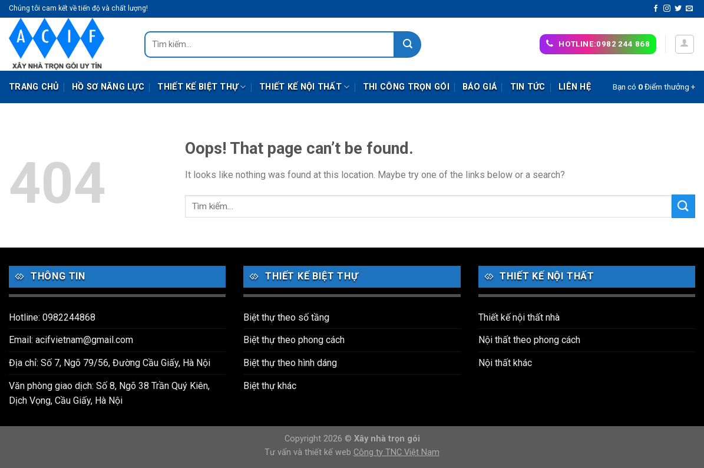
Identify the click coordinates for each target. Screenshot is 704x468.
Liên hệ (574, 87)
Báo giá (479, 87)
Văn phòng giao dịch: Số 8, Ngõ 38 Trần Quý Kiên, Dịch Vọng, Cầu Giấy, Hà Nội (109, 393)
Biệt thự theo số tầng (286, 317)
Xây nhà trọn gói (387, 439)
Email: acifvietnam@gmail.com (71, 339)
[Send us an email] (689, 9)
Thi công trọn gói (406, 87)
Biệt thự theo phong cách (294, 339)
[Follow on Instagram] (666, 9)
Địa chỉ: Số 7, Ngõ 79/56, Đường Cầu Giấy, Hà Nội (109, 362)
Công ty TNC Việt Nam (396, 452)
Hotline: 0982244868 (52, 317)
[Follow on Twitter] (678, 9)
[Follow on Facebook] (655, 9)
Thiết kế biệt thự (201, 87)
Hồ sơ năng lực (108, 87)
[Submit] (408, 44)
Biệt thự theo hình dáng (290, 362)
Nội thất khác (505, 362)
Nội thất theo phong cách (529, 339)
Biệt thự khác (269, 385)
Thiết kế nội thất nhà (519, 317)
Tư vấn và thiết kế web (309, 452)
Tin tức (528, 87)
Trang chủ (34, 87)
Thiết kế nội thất (304, 87)
